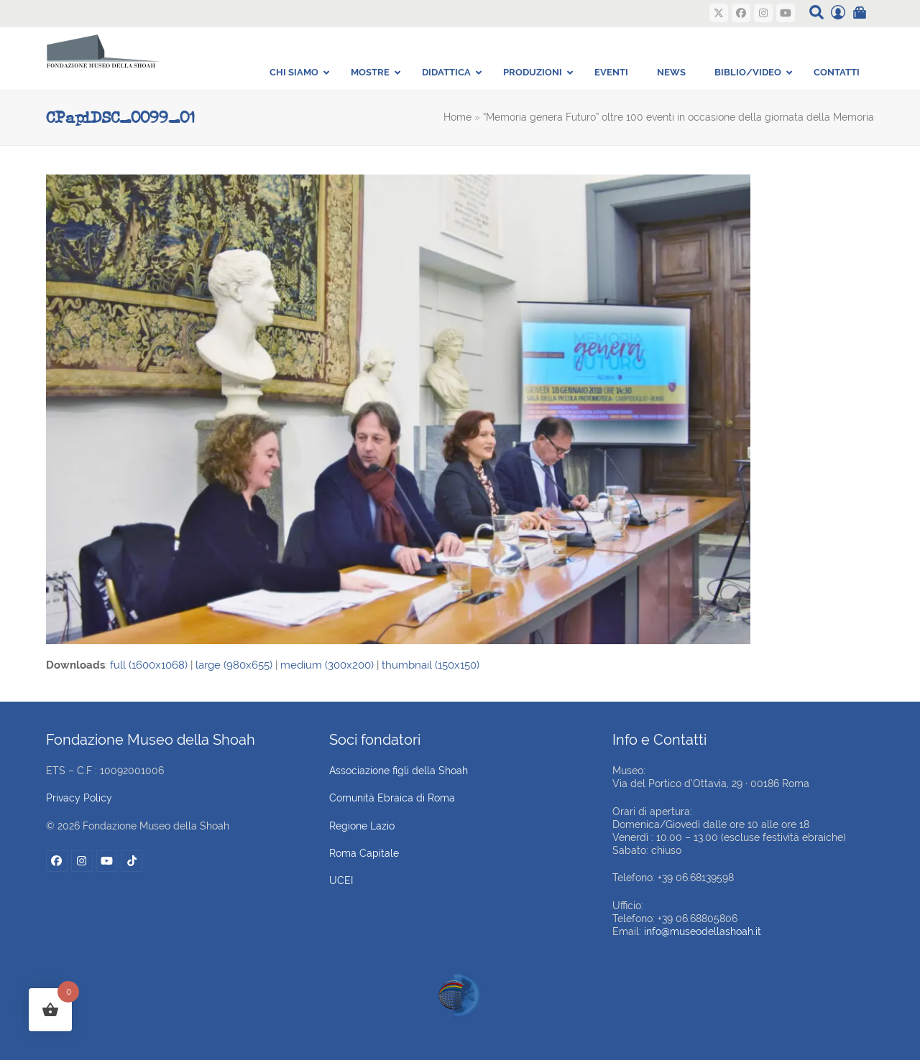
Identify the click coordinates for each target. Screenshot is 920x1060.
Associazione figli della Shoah (398, 770)
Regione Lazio (362, 826)
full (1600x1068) (149, 665)
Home (457, 117)
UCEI (341, 880)
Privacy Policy (79, 798)
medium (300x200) (327, 665)
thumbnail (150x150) (430, 665)
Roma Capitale (364, 853)
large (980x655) (234, 665)
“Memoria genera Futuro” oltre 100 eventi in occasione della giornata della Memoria (678, 117)
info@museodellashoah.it (702, 931)
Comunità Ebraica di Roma (392, 798)
